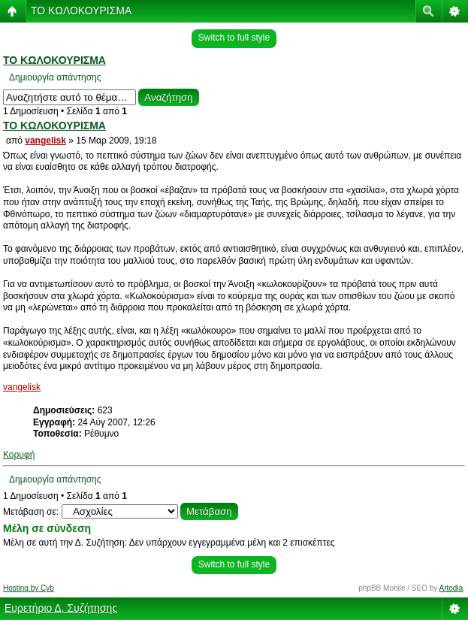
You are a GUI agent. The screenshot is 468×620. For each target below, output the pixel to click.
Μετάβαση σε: (31, 512)
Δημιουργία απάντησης (55, 77)
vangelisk (45, 140)
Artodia (451, 588)
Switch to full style (234, 37)
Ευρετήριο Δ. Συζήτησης (61, 608)
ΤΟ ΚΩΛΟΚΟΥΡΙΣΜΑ (81, 11)
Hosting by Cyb (28, 588)
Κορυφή (19, 454)
